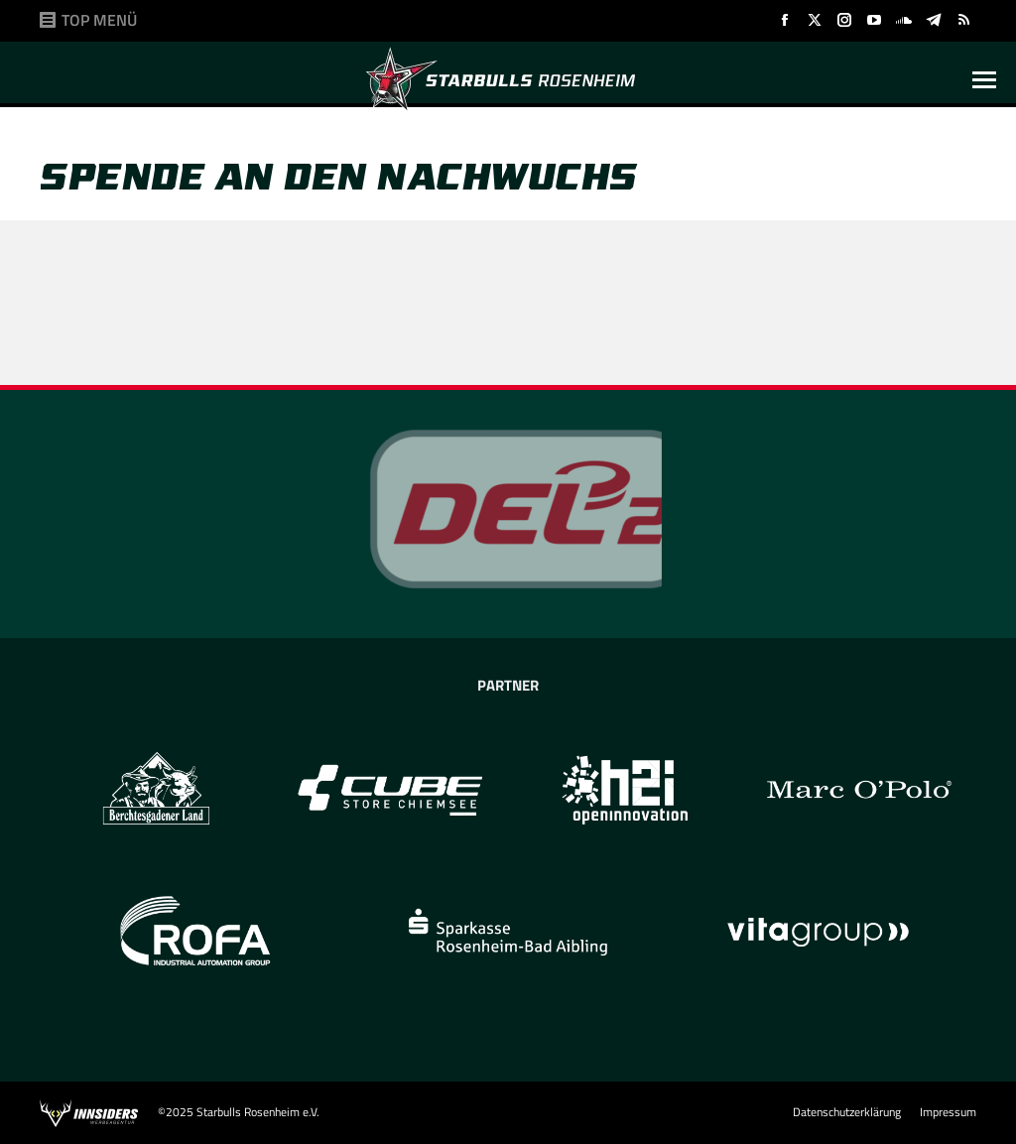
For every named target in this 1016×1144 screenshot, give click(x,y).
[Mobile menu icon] (984, 79)
